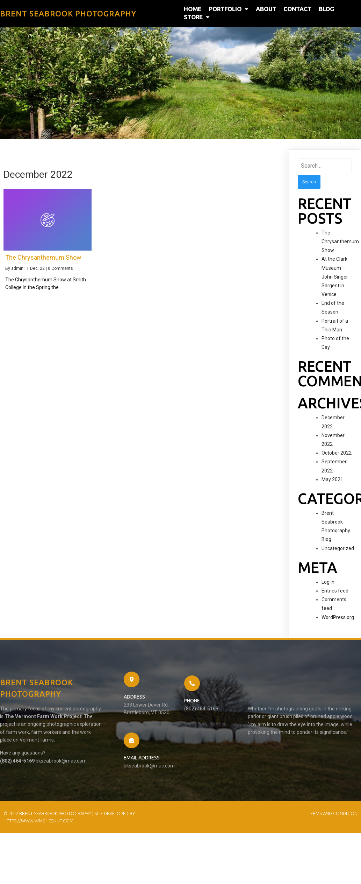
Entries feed (335, 591)
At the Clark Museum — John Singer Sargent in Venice (335, 276)
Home (192, 9)
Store (197, 17)
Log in (328, 582)
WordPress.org (338, 617)
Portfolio (228, 9)
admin (17, 268)
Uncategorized (338, 548)
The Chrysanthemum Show (340, 241)
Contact (297, 9)
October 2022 (337, 453)
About (266, 9)
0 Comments (60, 268)
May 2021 (332, 479)
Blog (326, 9)
